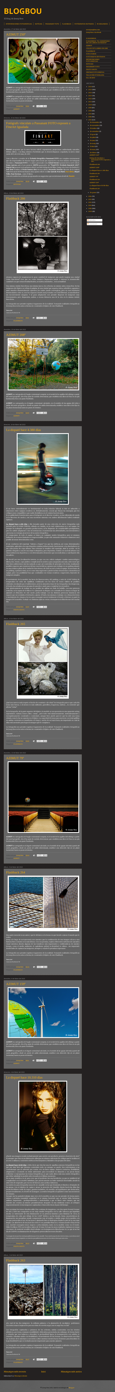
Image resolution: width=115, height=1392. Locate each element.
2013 (90, 199)
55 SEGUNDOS (91, 38)
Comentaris (92, 224)
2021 (90, 102)
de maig (93, 143)
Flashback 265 (15, 624)
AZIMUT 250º (16, 34)
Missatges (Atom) (20, 1376)
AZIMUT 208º (16, 335)
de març (93, 149)
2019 (90, 108)
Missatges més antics (71, 1371)
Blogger (71, 1388)
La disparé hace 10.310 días (24, 1077)
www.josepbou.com (93, 30)
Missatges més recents (15, 1371)
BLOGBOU (23, 11)
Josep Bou (20, 106)
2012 (90, 202)
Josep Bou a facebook (93, 32)
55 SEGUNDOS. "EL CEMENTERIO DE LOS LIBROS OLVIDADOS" (98, 42)
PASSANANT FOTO (52, 24)
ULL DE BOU (90, 78)
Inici (43, 1371)
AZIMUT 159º (16, 984)
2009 (90, 211)
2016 (90, 117)
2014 (90, 196)
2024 (90, 93)
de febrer (93, 152)
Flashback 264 (15, 872)
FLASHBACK (66, 24)
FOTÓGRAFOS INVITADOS (84, 24)
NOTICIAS (17, 184)
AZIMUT (17, 109)
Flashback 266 (15, 198)
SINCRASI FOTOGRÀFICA (95, 72)
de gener (93, 192)
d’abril (92, 146)
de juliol (93, 137)
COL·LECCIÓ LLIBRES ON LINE (97, 48)
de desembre (95, 122)
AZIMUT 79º (15, 758)
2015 (90, 120)
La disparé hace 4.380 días (23, 430)
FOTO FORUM (91, 54)
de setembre (94, 131)
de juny (92, 140)
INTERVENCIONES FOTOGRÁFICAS (19, 24)
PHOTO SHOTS (19, 610)
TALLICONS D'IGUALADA (95, 75)
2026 (90, 87)
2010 (90, 208)
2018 (90, 111)
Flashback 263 (15, 1260)
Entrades (91, 220)
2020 (90, 105)
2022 (90, 99)
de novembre (95, 125)
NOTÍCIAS (38, 24)
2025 (90, 89)
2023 (90, 96)
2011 (90, 205)
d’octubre (93, 128)
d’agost (93, 134)
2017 (90, 114)
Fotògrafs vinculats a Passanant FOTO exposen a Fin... (100, 159)
